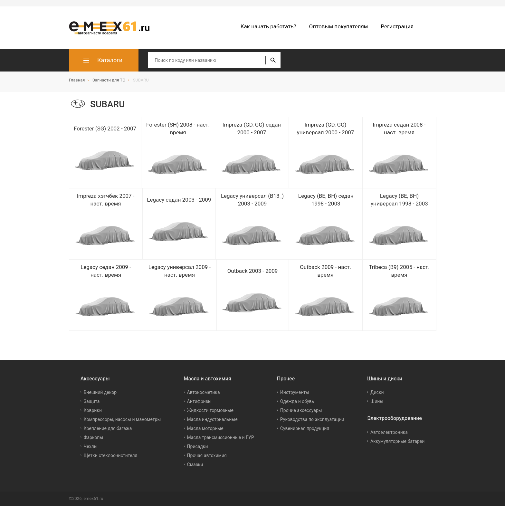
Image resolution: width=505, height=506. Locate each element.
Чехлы (91, 446)
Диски (377, 392)
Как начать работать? (268, 26)
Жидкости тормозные (210, 410)
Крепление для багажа (108, 428)
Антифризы (199, 401)
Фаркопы (93, 437)
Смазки (195, 464)
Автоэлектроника (389, 432)
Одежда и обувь (297, 401)
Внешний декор (100, 392)
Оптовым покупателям (338, 26)
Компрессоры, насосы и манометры (122, 419)
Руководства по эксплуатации (312, 419)
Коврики (93, 410)
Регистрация (397, 26)
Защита (92, 401)
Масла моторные (205, 428)
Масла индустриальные (212, 419)
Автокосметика (203, 392)
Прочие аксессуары (301, 410)
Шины (376, 401)
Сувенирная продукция (304, 428)
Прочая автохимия (207, 455)
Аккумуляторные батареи (397, 441)
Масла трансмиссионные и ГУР (220, 437)
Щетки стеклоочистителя (111, 455)
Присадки (197, 446)
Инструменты (294, 392)
